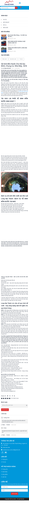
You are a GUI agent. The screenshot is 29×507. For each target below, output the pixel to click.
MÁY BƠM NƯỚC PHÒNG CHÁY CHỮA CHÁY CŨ (16, 42)
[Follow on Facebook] (2, 452)
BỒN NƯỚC (5, 27)
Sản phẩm (4, 474)
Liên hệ (3, 477)
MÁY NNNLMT (6, 22)
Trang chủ (4, 469)
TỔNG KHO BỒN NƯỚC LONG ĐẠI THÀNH (17, 48)
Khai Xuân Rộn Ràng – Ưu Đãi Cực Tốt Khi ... (17, 35)
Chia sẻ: (3, 396)
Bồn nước (5, 59)
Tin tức (21, 59)
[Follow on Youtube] (5, 452)
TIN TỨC (5, 19)
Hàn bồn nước (13, 59)
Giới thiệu (4, 471)
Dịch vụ (4, 25)
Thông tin (4, 459)
